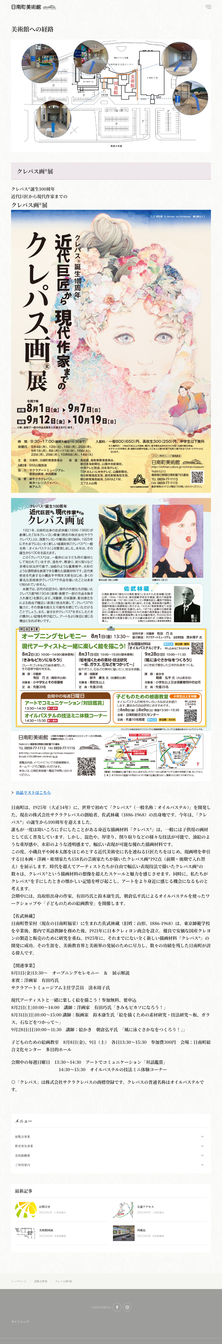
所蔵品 (141, 1230)
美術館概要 (60, 1236)
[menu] (208, 7)
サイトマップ (20, 1321)
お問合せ (44, 1207)
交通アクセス (145, 1207)
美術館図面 (46, 1230)
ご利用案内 (60, 1212)
